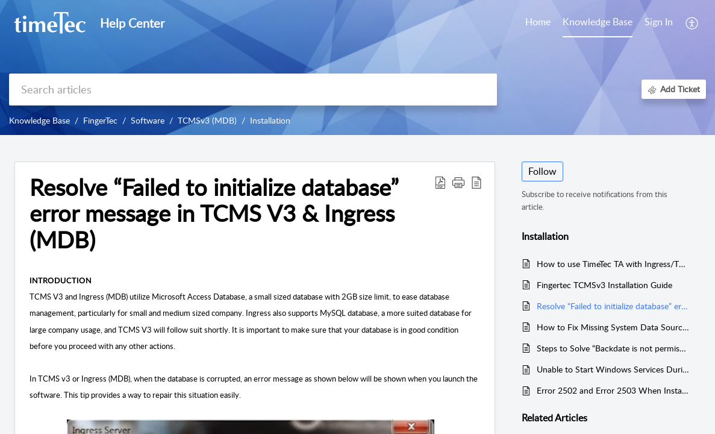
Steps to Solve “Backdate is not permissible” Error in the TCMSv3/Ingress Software (613, 348)
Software (147, 120)
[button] (692, 23)
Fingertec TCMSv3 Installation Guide (604, 285)
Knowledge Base (39, 120)
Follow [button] (542, 171)
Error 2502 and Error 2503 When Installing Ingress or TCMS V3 (613, 390)
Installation (270, 120)
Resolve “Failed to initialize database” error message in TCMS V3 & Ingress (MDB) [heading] (214, 213)
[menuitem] (659, 22)
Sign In (659, 21)
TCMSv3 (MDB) (207, 120)
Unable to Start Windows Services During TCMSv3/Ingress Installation (613, 369)
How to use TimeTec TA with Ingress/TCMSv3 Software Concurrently (613, 263)
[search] (253, 89)
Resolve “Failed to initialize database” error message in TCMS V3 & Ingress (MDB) (613, 306)
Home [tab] (538, 21)
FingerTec (100, 120)
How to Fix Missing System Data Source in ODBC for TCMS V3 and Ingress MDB (613, 327)
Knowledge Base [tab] (597, 21)
